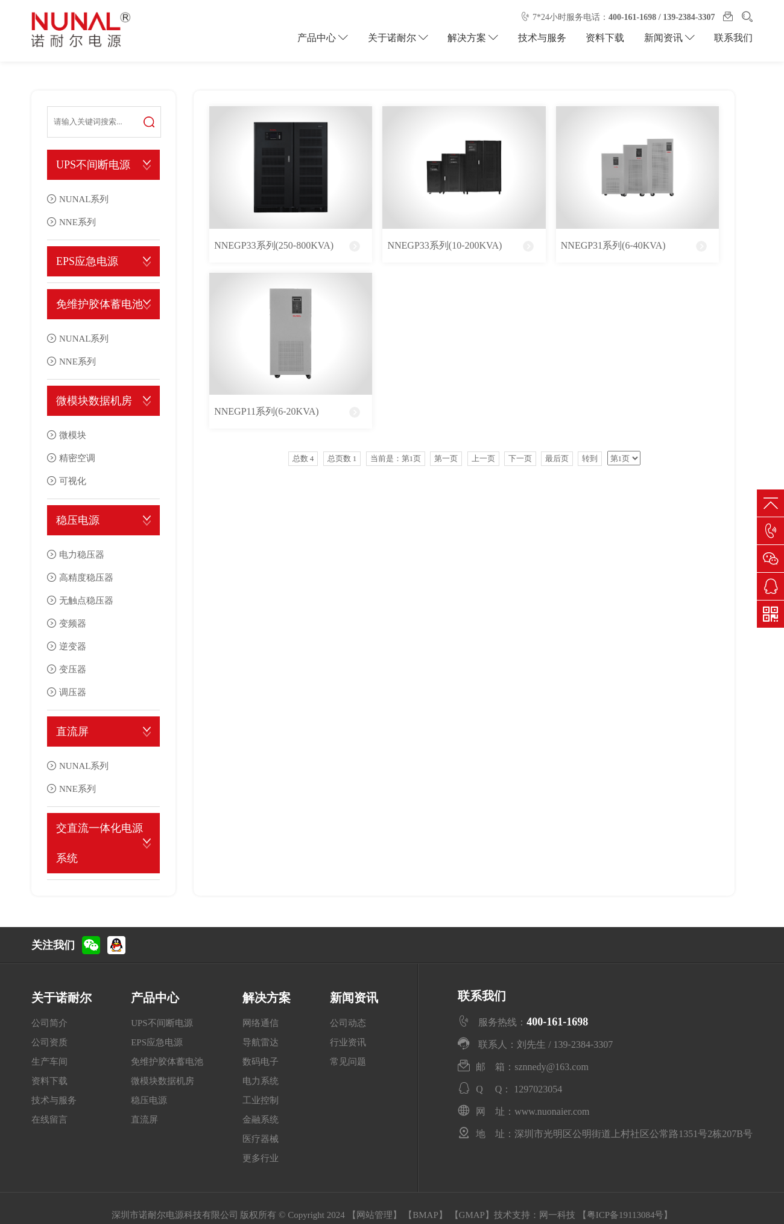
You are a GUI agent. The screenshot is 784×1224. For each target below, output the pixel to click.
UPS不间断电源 (93, 165)
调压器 (72, 691)
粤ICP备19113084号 (625, 1215)
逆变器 (72, 646)
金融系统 (260, 1119)
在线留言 (49, 1119)
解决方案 (474, 38)
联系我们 (733, 38)
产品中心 (324, 38)
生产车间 (49, 1061)
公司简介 (49, 1023)
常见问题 (348, 1061)
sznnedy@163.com (551, 1066)
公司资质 (49, 1042)
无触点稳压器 (86, 600)
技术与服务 (543, 38)
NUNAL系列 (84, 198)
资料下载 (605, 38)
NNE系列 (77, 221)
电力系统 (260, 1081)
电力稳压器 (81, 554)
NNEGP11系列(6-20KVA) (266, 411)
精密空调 (77, 457)
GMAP (472, 1215)
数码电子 (260, 1061)
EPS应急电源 (87, 261)
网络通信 (260, 1023)
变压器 (72, 669)
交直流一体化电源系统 (99, 843)
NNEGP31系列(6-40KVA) (613, 245)
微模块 (72, 434)
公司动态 (348, 1023)
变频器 (72, 623)
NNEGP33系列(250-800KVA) (274, 245)
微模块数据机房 (94, 401)
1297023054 (538, 1089)
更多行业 (260, 1158)
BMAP (425, 1215)
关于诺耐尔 (399, 38)
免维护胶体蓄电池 (99, 304)
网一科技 (557, 1215)
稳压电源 (78, 520)
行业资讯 (348, 1042)
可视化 (72, 480)
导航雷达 (260, 1042)
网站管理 (374, 1215)
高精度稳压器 (86, 577)
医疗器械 (260, 1139)
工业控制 (260, 1100)
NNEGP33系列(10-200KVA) (444, 245)
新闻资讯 (669, 38)
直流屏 (72, 731)
